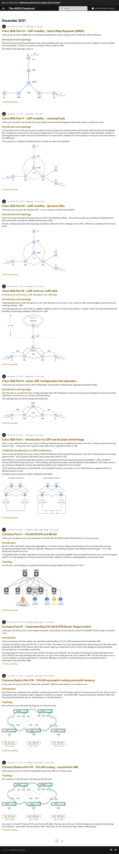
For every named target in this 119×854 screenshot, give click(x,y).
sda (28, 26)
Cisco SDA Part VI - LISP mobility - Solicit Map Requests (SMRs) (43, 31)
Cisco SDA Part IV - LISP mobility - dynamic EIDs (33, 206)
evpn (41, 530)
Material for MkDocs (17, 850)
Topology (7, 561)
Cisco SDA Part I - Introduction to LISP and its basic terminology (43, 439)
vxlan (36, 530)
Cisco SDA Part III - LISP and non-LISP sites (30, 291)
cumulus (29, 530)
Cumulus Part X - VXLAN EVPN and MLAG (29, 534)
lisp (32, 26)
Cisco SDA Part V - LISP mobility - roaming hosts (33, 118)
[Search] (73, 8)
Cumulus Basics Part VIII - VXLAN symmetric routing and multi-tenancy (48, 680)
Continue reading (10, 102)
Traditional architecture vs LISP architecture (27, 450)
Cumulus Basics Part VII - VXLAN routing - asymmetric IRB (40, 767)
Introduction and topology (16, 39)
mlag (46, 530)
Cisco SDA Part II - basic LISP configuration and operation (39, 381)
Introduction (9, 542)
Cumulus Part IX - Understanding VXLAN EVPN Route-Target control (46, 626)
